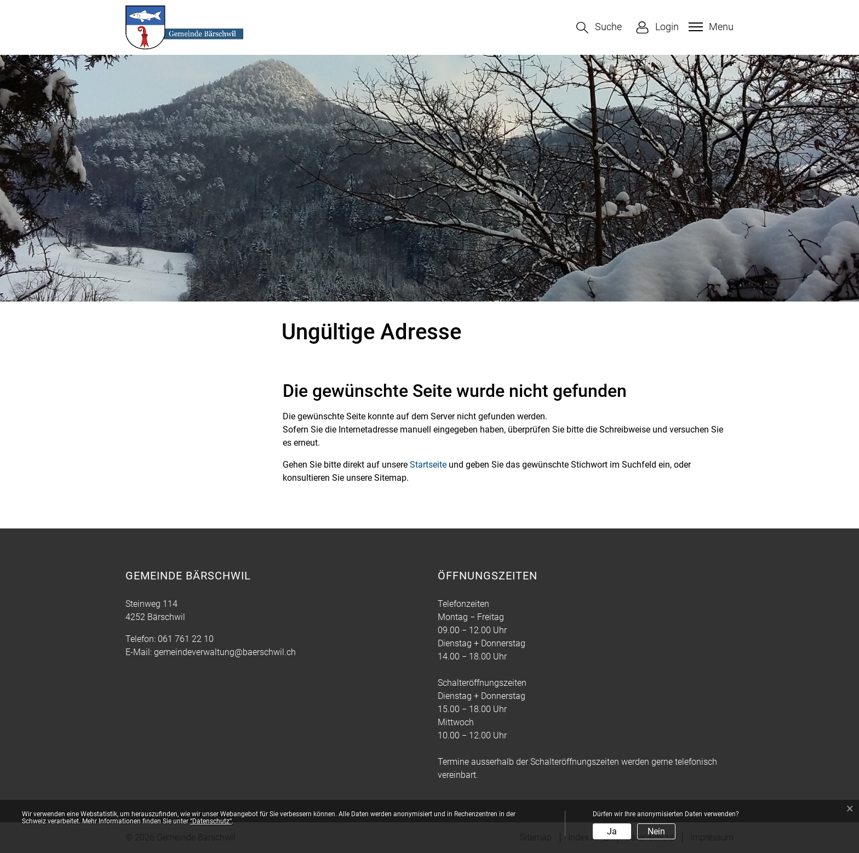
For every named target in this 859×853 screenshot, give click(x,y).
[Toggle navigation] (710, 26)
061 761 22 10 (186, 639)
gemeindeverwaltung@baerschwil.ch (225, 652)
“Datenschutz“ (211, 821)
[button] (599, 27)
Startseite (428, 464)
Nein (656, 831)
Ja (612, 831)
